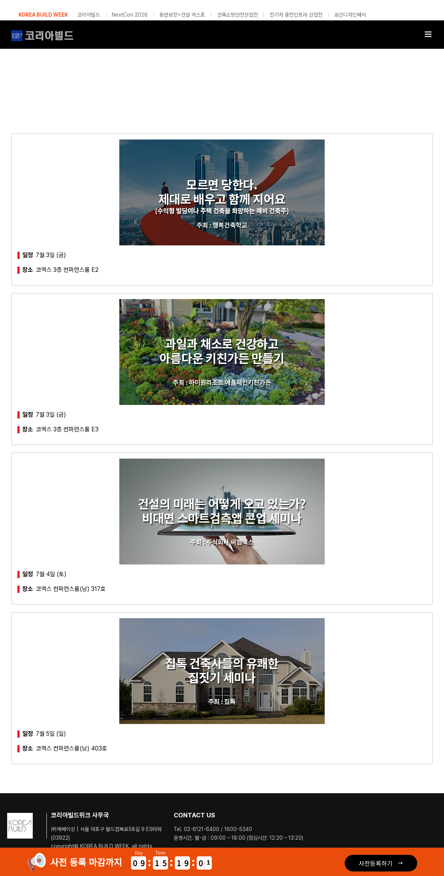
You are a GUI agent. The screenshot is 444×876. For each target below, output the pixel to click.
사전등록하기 (376, 863)
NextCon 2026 (130, 15)
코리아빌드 (88, 15)
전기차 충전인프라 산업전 (296, 15)
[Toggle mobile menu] (429, 34)
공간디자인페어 (350, 15)
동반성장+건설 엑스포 (182, 15)
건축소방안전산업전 (237, 15)
